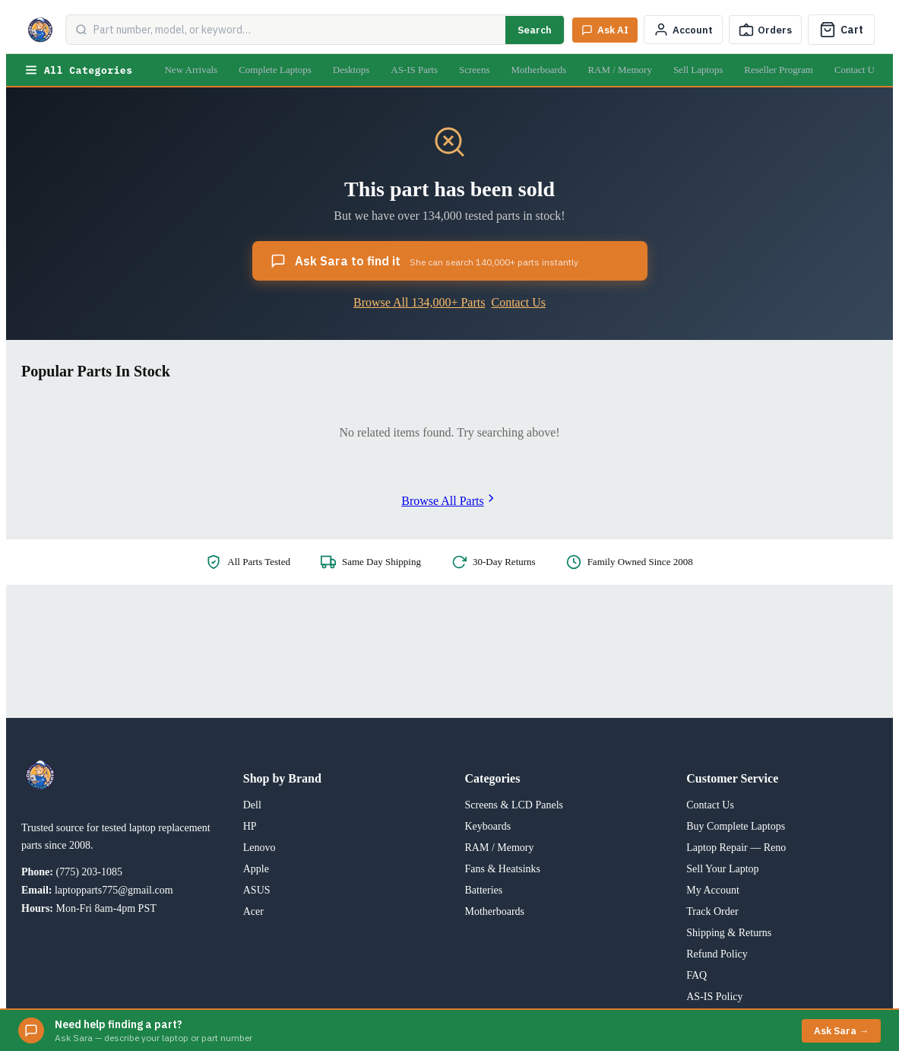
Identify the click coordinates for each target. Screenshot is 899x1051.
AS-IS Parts (414, 69)
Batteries (484, 890)
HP (250, 826)
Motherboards (538, 69)
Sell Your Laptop (722, 869)
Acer (253, 911)
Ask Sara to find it (424, 260)
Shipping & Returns (728, 932)
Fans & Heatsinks (503, 869)
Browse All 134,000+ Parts (419, 302)
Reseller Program (778, 69)
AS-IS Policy (714, 996)
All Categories (78, 70)
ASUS (257, 890)
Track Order (712, 911)
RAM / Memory (619, 69)
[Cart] (841, 29)
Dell (252, 805)
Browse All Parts (449, 500)
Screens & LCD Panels (514, 805)
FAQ (696, 975)
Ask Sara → (841, 1030)
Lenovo (259, 847)
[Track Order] (765, 29)
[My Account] (683, 29)
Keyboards (488, 826)
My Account (712, 890)
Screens (474, 69)
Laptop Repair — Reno (736, 847)
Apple (256, 869)
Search (535, 30)
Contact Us (856, 69)
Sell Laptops (698, 69)
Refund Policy (717, 954)
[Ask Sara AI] (605, 30)
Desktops (351, 69)
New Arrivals (190, 69)
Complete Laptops (275, 69)
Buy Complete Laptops (735, 826)
